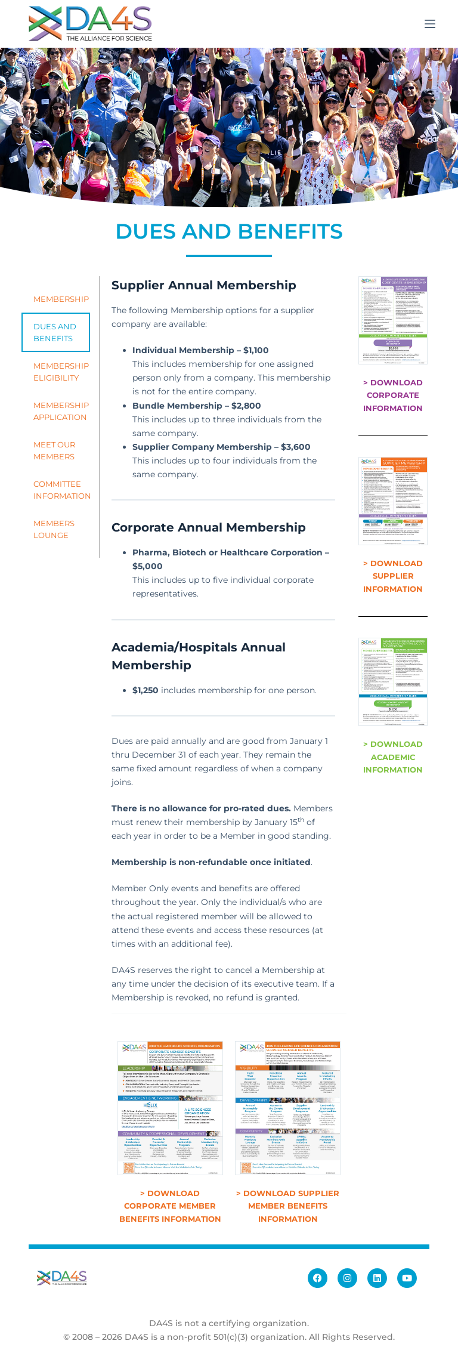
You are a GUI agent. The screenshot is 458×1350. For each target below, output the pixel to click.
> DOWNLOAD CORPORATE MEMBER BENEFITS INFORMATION (170, 1206)
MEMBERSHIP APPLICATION (61, 411)
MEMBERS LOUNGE (54, 529)
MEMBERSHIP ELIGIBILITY (61, 371)
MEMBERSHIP (61, 299)
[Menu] (430, 23)
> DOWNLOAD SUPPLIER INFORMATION (393, 576)
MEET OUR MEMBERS (54, 450)
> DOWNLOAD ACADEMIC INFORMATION (393, 756)
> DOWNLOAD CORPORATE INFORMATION (393, 395)
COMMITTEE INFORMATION (61, 490)
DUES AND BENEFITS (54, 332)
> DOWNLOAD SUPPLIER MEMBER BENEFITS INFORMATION (287, 1206)
